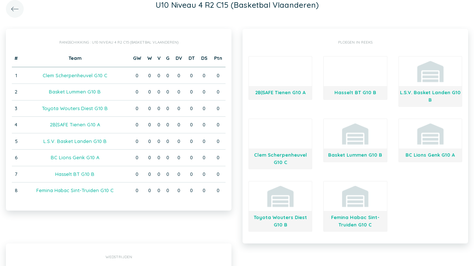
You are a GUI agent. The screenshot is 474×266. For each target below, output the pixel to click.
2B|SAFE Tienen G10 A (75, 124)
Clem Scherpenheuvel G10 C (75, 75)
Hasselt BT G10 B (74, 174)
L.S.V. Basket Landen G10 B (75, 141)
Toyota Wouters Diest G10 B (75, 108)
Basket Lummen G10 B (75, 92)
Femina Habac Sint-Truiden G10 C (75, 190)
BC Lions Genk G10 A (75, 157)
